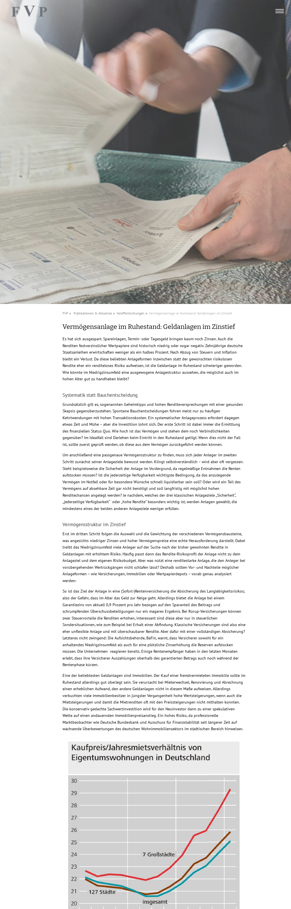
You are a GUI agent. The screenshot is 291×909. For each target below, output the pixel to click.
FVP (65, 313)
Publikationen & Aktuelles (93, 313)
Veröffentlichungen (130, 313)
